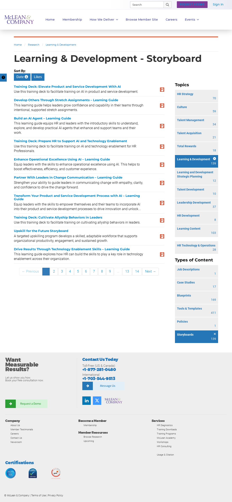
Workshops (162, 442)
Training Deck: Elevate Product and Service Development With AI (67, 87)
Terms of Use (38, 495)
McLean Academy (166, 437)
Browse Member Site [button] (142, 19)
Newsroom (16, 442)
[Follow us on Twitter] (97, 400)
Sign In (218, 4)
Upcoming (89, 441)
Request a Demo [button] (192, 4)
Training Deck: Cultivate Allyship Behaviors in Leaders (58, 217)
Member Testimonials (22, 429)
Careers (15, 433)
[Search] (145, 5)
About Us (15, 425)
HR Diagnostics (165, 425)
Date (22, 77)
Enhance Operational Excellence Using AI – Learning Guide (62, 159)
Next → (150, 271)
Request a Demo (30, 403)
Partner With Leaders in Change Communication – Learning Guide (68, 177)
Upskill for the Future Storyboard (41, 231)
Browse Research (93, 436)
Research (33, 44)
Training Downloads (167, 429)
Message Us (107, 386)
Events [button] (192, 19)
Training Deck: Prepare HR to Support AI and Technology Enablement (70, 141)
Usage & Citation (165, 454)
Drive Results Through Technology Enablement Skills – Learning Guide (72, 249)
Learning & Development (61, 44)
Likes (38, 77)
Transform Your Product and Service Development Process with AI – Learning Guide (77, 197)
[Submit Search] (168, 4)
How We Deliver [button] (104, 19)
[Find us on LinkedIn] (86, 400)
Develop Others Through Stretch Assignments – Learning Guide (66, 100)
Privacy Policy (55, 495)
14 (137, 271)
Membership (72, 19)
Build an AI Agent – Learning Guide (42, 118)
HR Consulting (164, 446)
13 (127, 271)
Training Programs (166, 433)
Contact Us (16, 437)
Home (50, 19)
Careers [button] (171, 19)
